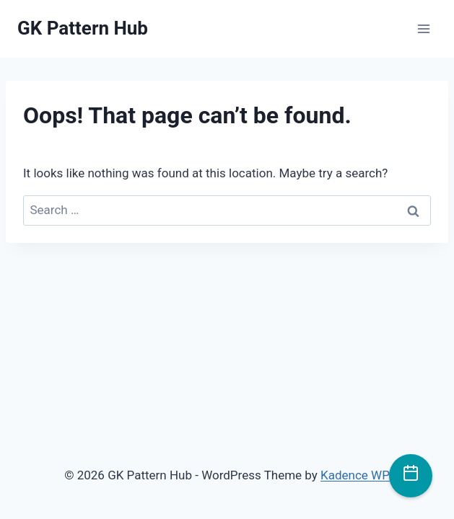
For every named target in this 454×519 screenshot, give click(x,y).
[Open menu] (423, 28)
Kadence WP (355, 475)
